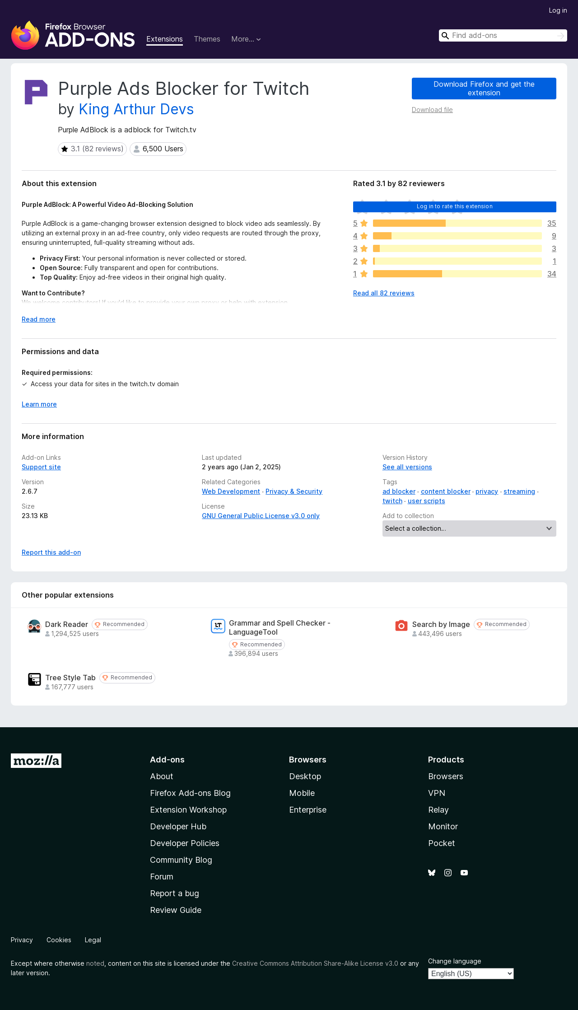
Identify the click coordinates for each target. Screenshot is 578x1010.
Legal (93, 940)
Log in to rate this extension (455, 206)
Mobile (302, 793)
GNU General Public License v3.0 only (261, 515)
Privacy (22, 940)
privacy (486, 491)
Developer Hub (178, 826)
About (161, 776)
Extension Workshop (188, 809)
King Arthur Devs (136, 109)
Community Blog (181, 860)
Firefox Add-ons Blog (190, 793)
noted (95, 963)
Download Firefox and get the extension (484, 88)
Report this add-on (51, 552)
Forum (161, 876)
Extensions (164, 38)
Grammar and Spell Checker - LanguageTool (280, 627)
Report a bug (174, 893)
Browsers (445, 776)
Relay (438, 809)
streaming (519, 491)
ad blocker (398, 491)
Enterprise (307, 809)
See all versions (407, 467)
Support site (41, 467)
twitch (392, 501)
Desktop (305, 776)
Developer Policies (184, 843)
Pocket (441, 843)
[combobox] (503, 35)
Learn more (39, 404)
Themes (207, 38)
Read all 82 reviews (384, 293)
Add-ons (167, 759)
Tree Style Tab (70, 677)
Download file (432, 109)
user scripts (426, 501)
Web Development (231, 491)
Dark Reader (66, 624)
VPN (436, 793)
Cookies (59, 940)
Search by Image (441, 624)
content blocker (446, 491)
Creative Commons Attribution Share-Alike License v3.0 (315, 963)
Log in (558, 10)
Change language (454, 961)
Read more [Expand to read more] (39, 319)
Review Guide (175, 910)
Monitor (443, 826)
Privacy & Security (294, 491)
